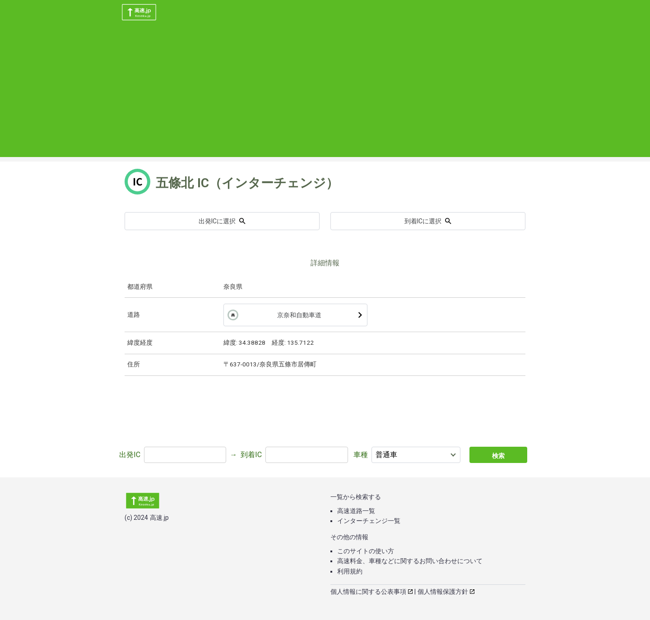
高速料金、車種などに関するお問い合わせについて (410, 560)
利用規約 (349, 571)
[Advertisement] (325, 94)
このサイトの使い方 (365, 551)
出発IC (129, 454)
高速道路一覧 (356, 510)
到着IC (251, 454)
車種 (360, 454)
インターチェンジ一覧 (368, 520)
